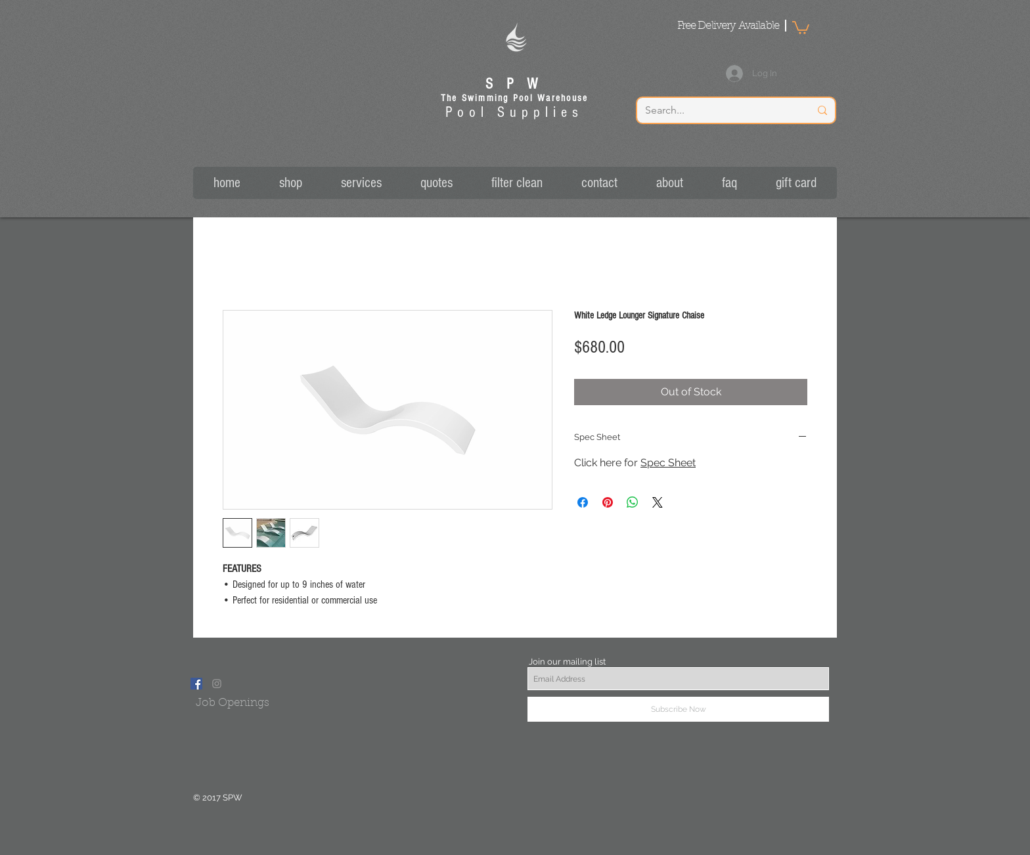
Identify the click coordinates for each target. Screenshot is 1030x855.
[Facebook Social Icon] (196, 684)
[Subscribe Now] (678, 709)
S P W (514, 84)
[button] (800, 27)
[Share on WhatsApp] (632, 502)
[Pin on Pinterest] (608, 502)
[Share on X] (657, 502)
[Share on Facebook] (583, 502)
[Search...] (717, 110)
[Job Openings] (232, 703)
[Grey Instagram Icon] (217, 684)
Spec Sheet (668, 462)
